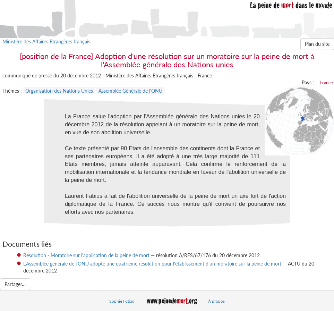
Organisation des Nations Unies (59, 91)
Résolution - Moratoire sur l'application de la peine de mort (86, 255)
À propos (216, 301)
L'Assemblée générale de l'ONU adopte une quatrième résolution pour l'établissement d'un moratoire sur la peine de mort (152, 264)
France (326, 82)
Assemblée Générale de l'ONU (130, 91)
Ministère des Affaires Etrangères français (46, 41)
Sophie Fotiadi (122, 301)
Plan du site (317, 44)
